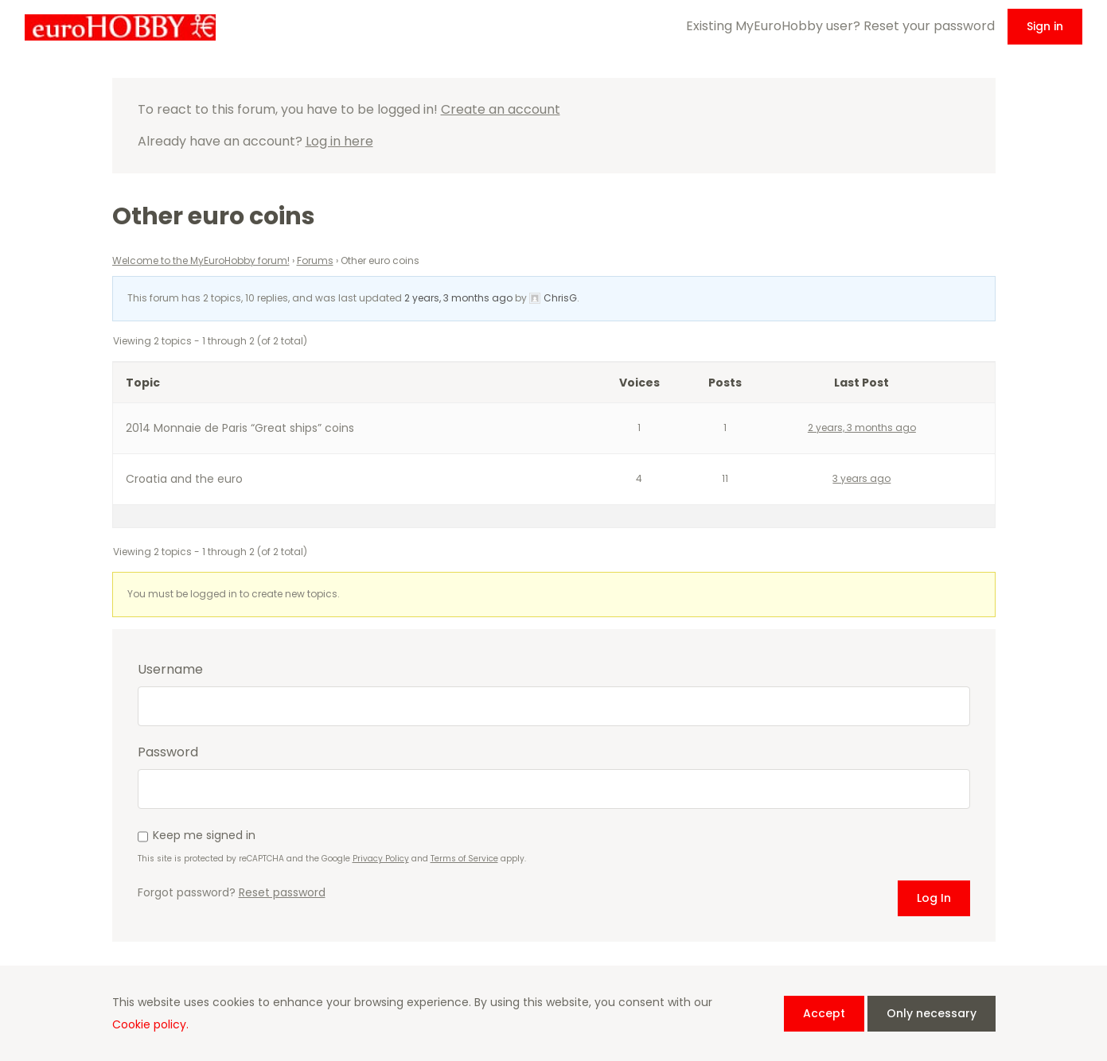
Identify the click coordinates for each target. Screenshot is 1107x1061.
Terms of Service (464, 859)
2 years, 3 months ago (458, 298)
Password (168, 752)
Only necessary (931, 1013)
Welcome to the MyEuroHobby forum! (201, 260)
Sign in (1045, 26)
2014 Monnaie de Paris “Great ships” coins (240, 428)
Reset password (282, 892)
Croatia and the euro (184, 479)
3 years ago (861, 478)
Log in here (339, 141)
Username (170, 670)
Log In (934, 898)
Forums (315, 260)
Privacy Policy (381, 859)
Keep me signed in (204, 835)
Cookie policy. (150, 1024)
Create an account (500, 109)
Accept (824, 1013)
